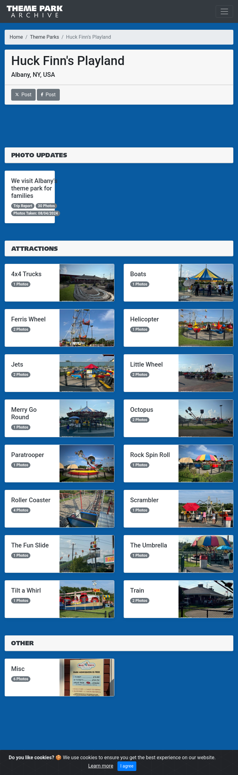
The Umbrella (148, 545)
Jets (17, 364)
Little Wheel (146, 364)
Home (16, 37)
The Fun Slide (30, 545)
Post (23, 95)
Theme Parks (44, 37)
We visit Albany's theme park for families (34, 188)
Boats (138, 274)
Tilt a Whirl (26, 590)
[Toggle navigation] (224, 11)
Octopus (141, 409)
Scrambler (144, 500)
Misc (17, 669)
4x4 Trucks (26, 274)
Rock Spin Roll (150, 455)
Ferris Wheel (28, 319)
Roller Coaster (31, 500)
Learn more (100, 766)
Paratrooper (27, 455)
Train (137, 590)
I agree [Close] (126, 766)
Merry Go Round (24, 413)
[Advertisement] (119, 126)
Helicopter (144, 319)
